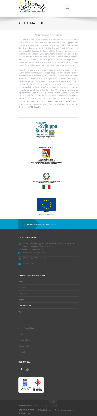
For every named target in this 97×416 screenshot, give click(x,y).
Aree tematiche (24, 305)
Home (20, 281)
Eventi (20, 334)
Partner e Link (23, 340)
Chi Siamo (22, 287)
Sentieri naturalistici (26, 328)
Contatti (21, 352)
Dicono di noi (23, 346)
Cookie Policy (45, 410)
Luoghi (21, 299)
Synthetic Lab (24, 413)
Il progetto (22, 293)
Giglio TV (21, 311)
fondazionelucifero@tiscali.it (34, 253)
